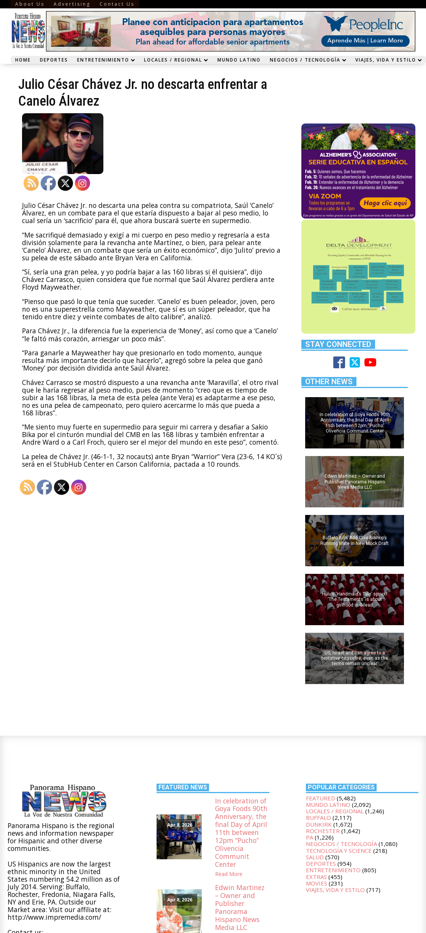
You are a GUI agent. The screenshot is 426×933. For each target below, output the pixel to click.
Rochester (323, 831)
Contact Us (117, 4)
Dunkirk (319, 824)
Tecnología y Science (339, 850)
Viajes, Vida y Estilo (335, 889)
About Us (29, 4)
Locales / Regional (176, 60)
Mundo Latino (239, 60)
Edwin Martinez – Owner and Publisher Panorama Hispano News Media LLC (239, 907)
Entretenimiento (106, 60)
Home (23, 60)
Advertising (72, 4)
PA (309, 837)
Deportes (54, 60)
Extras (316, 877)
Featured (320, 798)
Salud (315, 857)
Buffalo (318, 817)
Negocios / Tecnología (308, 60)
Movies (316, 883)
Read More (228, 874)
